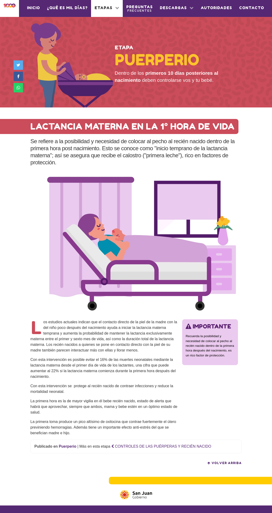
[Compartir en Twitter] (19, 65)
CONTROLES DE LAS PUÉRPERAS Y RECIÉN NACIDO (161, 446)
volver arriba (224, 463)
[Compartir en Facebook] (19, 76)
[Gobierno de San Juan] (136, 494)
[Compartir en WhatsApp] (19, 87)
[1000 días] (9, 6)
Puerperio (68, 446)
